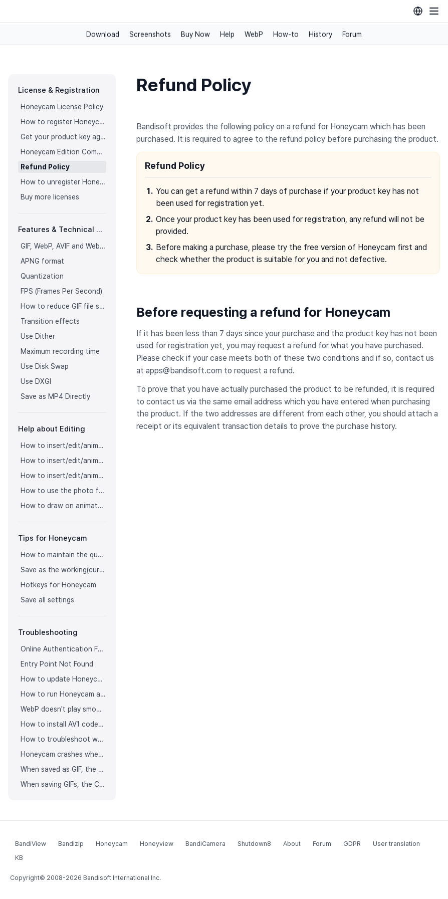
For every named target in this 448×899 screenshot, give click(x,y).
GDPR (352, 843)
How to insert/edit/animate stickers (63, 476)
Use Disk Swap (45, 366)
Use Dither (38, 336)
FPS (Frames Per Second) (61, 291)
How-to (286, 35)
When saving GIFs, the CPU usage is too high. (63, 784)
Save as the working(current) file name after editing (63, 570)
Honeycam (112, 843)
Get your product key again (63, 137)
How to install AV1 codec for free (63, 724)
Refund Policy (45, 167)
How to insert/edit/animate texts (63, 445)
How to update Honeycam (63, 679)
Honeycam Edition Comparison (63, 152)
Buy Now (195, 35)
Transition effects (50, 321)
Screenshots (150, 35)
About (292, 843)
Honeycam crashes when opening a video (63, 754)
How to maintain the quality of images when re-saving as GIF (63, 555)
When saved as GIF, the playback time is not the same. (63, 769)
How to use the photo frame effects (63, 491)
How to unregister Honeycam (63, 182)
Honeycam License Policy (62, 107)
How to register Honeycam (63, 122)
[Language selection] (418, 11)
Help (227, 35)
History (320, 35)
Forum (352, 35)
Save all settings (47, 600)
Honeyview (156, 843)
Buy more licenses (50, 197)
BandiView (30, 843)
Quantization (42, 276)
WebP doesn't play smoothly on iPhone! (63, 709)
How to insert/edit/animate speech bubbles (63, 461)
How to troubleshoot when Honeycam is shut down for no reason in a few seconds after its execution (63, 739)
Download (102, 35)
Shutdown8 (254, 843)
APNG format (42, 261)
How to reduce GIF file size (63, 306)
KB (19, 857)
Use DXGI (36, 381)
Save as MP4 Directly (55, 396)
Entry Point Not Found (57, 664)
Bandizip (71, 843)
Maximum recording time (60, 351)
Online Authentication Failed (63, 649)
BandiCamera (205, 843)
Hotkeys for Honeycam (58, 585)
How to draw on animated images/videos (63, 506)
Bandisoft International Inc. (122, 877)
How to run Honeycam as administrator (63, 694)
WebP (254, 35)
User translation (396, 843)
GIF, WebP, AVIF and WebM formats (63, 246)
